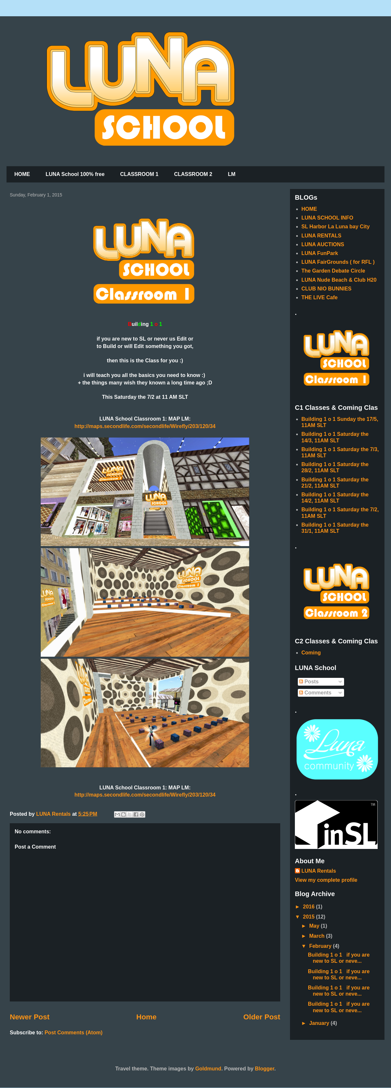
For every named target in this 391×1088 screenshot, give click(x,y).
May (315, 926)
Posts (309, 681)
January (320, 1023)
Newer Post (30, 1017)
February (321, 946)
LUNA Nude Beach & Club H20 (339, 280)
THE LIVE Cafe (319, 297)
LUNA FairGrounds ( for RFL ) (338, 262)
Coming (311, 652)
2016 (309, 906)
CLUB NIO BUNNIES (326, 288)
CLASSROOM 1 (139, 174)
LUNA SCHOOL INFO (327, 218)
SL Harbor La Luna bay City (335, 226)
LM (231, 174)
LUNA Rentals (318, 871)
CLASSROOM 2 (193, 174)
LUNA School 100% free (75, 174)
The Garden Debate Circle (333, 271)
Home (146, 1017)
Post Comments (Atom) (74, 1032)
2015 (309, 917)
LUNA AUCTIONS (322, 244)
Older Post (261, 1017)
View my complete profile (326, 880)
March (317, 936)
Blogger (264, 1068)
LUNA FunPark (319, 253)
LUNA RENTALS (321, 235)
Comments (315, 692)
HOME (22, 174)
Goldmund (208, 1068)
